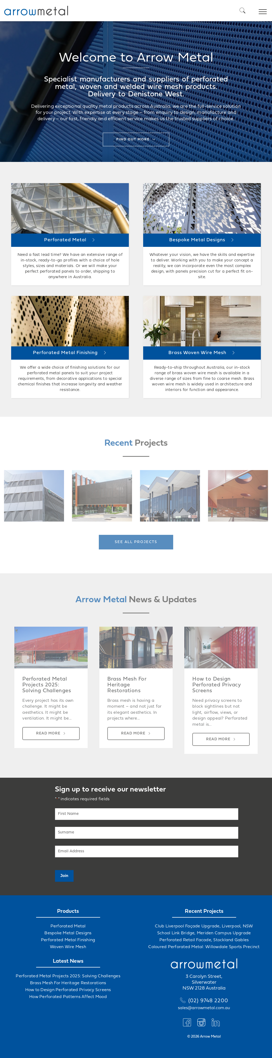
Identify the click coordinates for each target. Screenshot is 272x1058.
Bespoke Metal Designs (67, 933)
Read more (48, 734)
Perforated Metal (68, 926)
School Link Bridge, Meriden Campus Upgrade (204, 933)
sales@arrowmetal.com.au (204, 1008)
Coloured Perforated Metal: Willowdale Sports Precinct (204, 947)
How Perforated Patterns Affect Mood (68, 997)
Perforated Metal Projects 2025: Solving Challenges (68, 976)
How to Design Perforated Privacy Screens (68, 990)
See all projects (136, 542)
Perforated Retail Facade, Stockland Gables (204, 940)
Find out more (133, 139)
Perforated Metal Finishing (68, 940)
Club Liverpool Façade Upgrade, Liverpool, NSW (204, 926)
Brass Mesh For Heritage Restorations (68, 983)
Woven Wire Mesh (68, 947)
